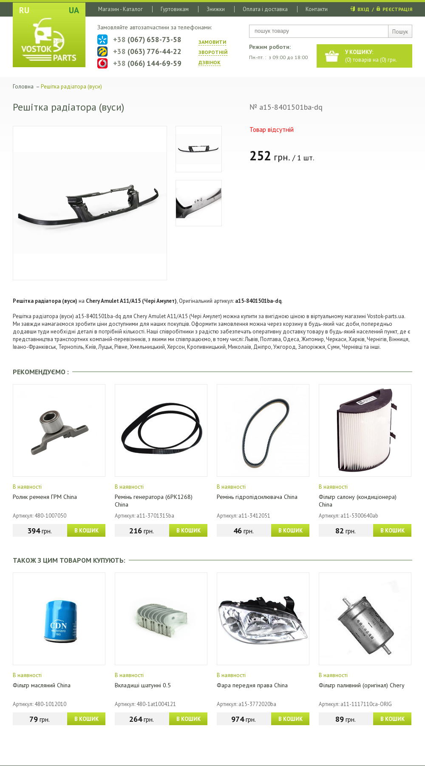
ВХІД (363, 9)
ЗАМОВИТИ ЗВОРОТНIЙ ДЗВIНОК (212, 52)
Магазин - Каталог (120, 9)
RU (24, 10)
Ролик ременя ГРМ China (45, 497)
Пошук (400, 31)
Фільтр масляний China (42, 685)
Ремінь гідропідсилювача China (257, 497)
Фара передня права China (252, 685)
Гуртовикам (175, 9)
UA (74, 10)
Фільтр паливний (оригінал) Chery (362, 685)
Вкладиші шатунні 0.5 (143, 685)
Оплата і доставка (265, 9)
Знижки (216, 9)
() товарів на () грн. (371, 55)
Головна (23, 86)
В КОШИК (86, 530)
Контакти (317, 9)
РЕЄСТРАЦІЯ (397, 9)
